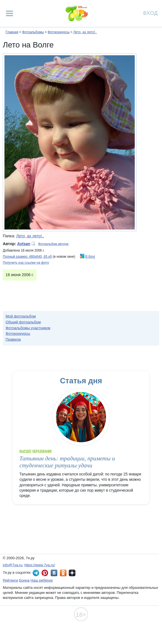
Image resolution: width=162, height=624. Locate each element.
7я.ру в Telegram (36, 573)
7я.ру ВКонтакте (54, 573)
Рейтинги (10, 580)
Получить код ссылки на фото (26, 263)
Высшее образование (35, 451)
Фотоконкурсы (59, 32)
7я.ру (72, 573)
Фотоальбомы (33, 32)
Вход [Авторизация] (150, 12)
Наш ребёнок (42, 580)
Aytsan (23, 244)
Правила (13, 339)
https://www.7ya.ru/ (39, 565)
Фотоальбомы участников (28, 328)
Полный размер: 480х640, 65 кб (27, 257)
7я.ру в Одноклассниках (63, 573)
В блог (90, 257)
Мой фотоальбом (21, 316)
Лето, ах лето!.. (85, 32)
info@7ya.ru (12, 565)
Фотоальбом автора (53, 244)
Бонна (24, 580)
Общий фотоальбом (23, 322)
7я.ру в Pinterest (44, 573)
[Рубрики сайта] (9, 13)
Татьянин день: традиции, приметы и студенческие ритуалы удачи (67, 462)
